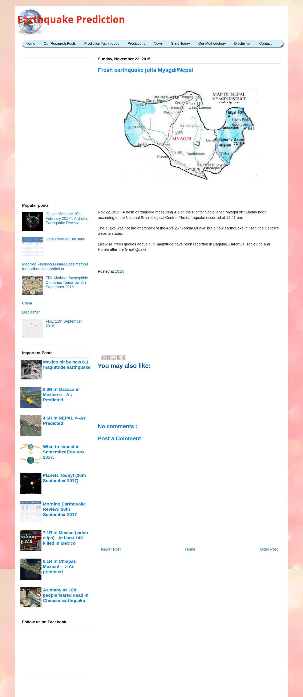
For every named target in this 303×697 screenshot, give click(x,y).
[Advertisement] (189, 196)
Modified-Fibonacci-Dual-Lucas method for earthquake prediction (55, 266)
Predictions (136, 44)
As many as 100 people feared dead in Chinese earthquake (65, 595)
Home (30, 44)
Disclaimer (242, 44)
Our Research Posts (60, 44)
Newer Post (111, 549)
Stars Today (180, 44)
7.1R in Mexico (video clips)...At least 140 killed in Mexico (65, 538)
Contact (265, 44)
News (158, 44)
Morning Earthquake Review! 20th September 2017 (64, 509)
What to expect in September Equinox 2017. (64, 452)
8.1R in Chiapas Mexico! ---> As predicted (59, 566)
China (27, 303)
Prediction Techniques (101, 44)
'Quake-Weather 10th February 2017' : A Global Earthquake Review (67, 218)
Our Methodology (212, 44)
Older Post (269, 549)
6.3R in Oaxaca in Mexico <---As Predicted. (61, 394)
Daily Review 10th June (65, 239)
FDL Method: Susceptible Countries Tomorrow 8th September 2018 (67, 282)
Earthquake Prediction (71, 19)
